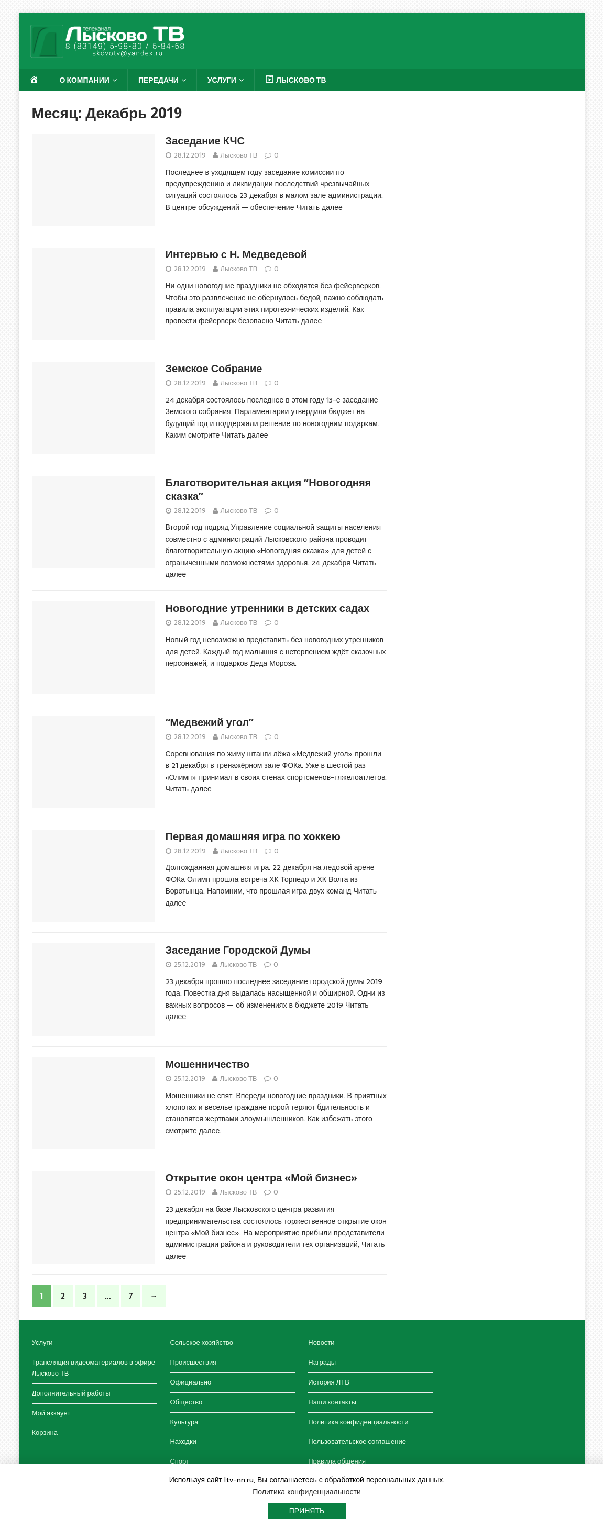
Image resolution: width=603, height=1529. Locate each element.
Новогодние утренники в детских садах (268, 608)
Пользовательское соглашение (357, 1441)
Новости (321, 1342)
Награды (322, 1362)
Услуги (221, 80)
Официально (190, 1382)
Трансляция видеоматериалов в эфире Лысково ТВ (93, 1368)
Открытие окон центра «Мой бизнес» (262, 1177)
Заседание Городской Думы (238, 950)
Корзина (45, 1432)
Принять (306, 1510)
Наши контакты (332, 1402)
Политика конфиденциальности (358, 1421)
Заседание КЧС (205, 141)
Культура (184, 1421)
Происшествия (193, 1362)
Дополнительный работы (71, 1393)
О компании (84, 80)
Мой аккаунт (51, 1413)
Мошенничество (208, 1064)
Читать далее (319, 207)
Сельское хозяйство (201, 1342)
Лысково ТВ (239, 155)
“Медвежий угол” (210, 722)
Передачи (158, 80)
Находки (183, 1441)
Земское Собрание (214, 368)
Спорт (179, 1461)
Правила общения (337, 1461)
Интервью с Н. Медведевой (237, 254)
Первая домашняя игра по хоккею (253, 836)
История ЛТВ (328, 1382)
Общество (186, 1402)
